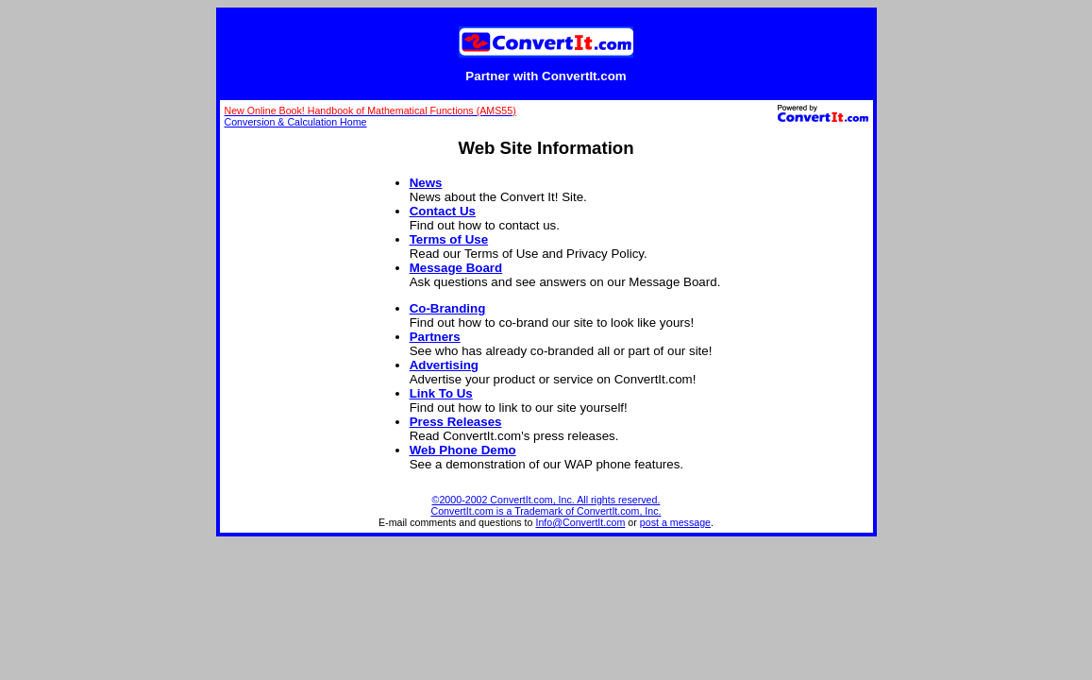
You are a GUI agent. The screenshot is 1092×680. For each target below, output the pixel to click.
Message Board (456, 268)
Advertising (444, 365)
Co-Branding (448, 308)
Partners (435, 337)
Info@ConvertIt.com (580, 522)
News (426, 183)
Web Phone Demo (463, 450)
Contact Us (443, 211)
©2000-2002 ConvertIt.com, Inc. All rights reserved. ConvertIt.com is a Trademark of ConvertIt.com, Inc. (546, 505)
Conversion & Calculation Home (296, 122)
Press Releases (456, 422)
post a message (675, 522)
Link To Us (441, 393)
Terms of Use (449, 239)
